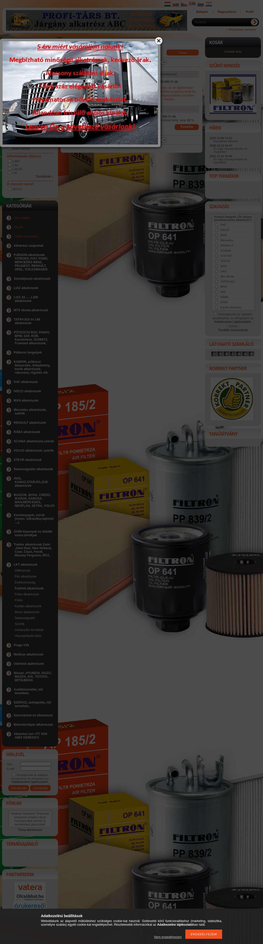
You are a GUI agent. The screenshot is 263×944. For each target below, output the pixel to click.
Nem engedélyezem (168, 937)
